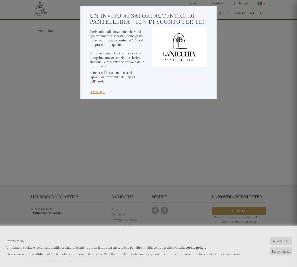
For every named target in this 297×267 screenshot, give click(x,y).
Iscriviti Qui (98, 92)
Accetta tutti (280, 241)
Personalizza (281, 251)
